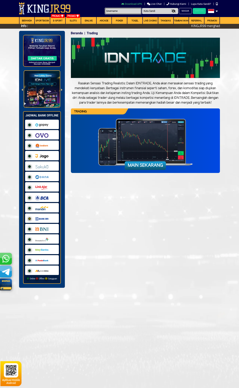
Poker (119, 20)
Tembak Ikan (181, 20)
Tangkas (165, 20)
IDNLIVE (89, 20)
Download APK (132, 3)
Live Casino (150, 20)
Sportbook (42, 20)
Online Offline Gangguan (42, 278)
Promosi (212, 20)
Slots (73, 20)
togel (135, 20)
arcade (104, 20)
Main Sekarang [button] (145, 165)
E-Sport (58, 20)
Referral (196, 20)
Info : (24, 26)
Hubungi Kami (176, 3)
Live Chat (154, 3)
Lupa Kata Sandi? (201, 3)
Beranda (27, 20)
